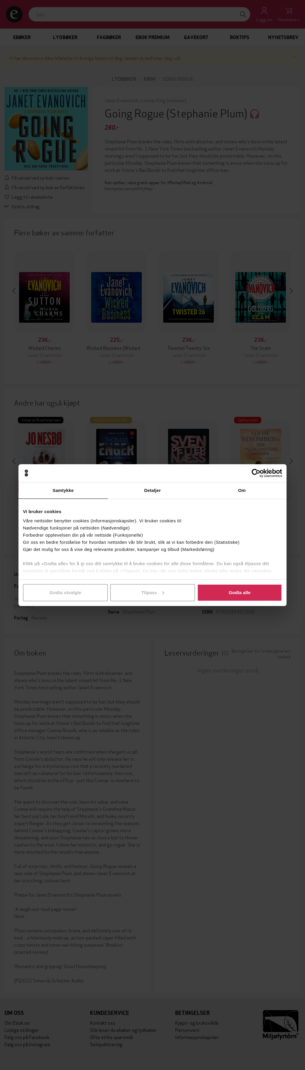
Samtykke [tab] (63, 490)
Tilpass (152, 592)
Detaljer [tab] (152, 490)
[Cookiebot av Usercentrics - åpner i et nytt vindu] (256, 473)
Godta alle (240, 592)
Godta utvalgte (65, 592)
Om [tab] (241, 490)
